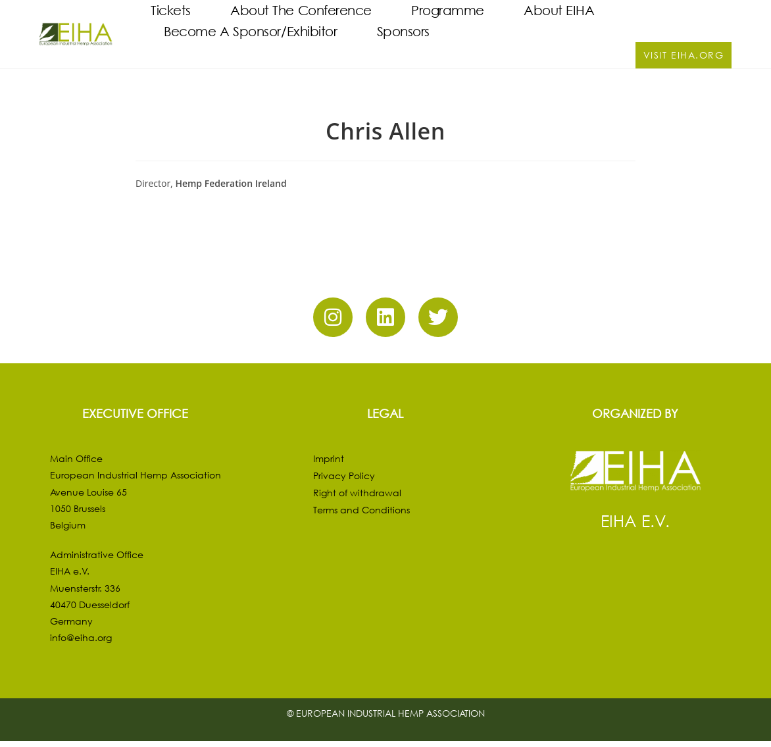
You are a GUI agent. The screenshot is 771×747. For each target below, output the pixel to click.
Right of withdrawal (357, 498)
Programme (447, 10)
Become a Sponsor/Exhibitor (250, 31)
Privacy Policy (344, 481)
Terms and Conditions (361, 515)
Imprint (328, 463)
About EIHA (559, 10)
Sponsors (403, 31)
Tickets (171, 10)
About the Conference (301, 10)
